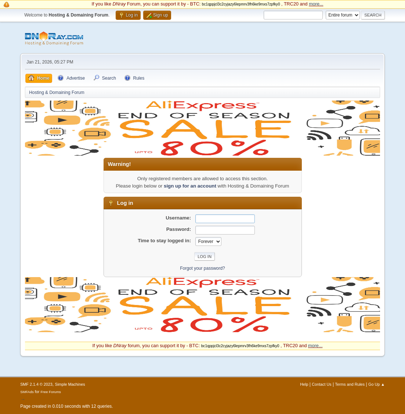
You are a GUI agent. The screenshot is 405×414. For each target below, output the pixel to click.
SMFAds (27, 392)
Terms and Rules (350, 384)
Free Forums (50, 392)
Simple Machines (70, 384)
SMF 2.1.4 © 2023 (36, 384)
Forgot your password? (202, 268)
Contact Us (321, 384)
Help (304, 384)
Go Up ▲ (376, 384)
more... (316, 4)
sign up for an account (190, 186)
